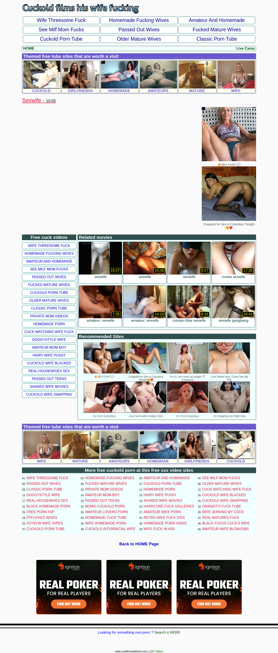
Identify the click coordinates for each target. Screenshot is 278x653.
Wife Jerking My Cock (223, 512)
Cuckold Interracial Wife (110, 529)
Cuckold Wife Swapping (49, 394)
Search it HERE (167, 632)
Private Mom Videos (49, 316)
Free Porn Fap (40, 512)
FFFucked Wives (41, 517)
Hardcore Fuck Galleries (169, 506)
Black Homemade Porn (48, 506)
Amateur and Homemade (217, 20)
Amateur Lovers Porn (106, 512)
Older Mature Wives (139, 39)
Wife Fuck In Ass (159, 529)
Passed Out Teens (49, 379)
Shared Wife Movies (49, 386)
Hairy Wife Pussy (49, 355)
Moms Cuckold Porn (105, 506)
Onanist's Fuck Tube (221, 506)
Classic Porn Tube (217, 39)
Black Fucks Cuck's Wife (226, 523)
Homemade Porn (49, 324)
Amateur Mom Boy (49, 347)
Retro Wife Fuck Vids (164, 517)
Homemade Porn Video (165, 523)
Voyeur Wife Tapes (44, 523)
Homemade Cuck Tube (106, 517)
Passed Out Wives (138, 29)
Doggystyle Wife (49, 340)
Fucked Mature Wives (217, 29)
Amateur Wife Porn (162, 512)
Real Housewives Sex (49, 371)
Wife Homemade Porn (105, 523)
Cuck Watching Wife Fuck (49, 332)
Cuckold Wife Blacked (49, 363)
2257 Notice (156, 651)
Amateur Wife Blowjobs (225, 529)
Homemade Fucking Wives (139, 20)
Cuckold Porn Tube (61, 39)
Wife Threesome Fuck (61, 20)
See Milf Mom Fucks (61, 29)
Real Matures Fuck (220, 517)
